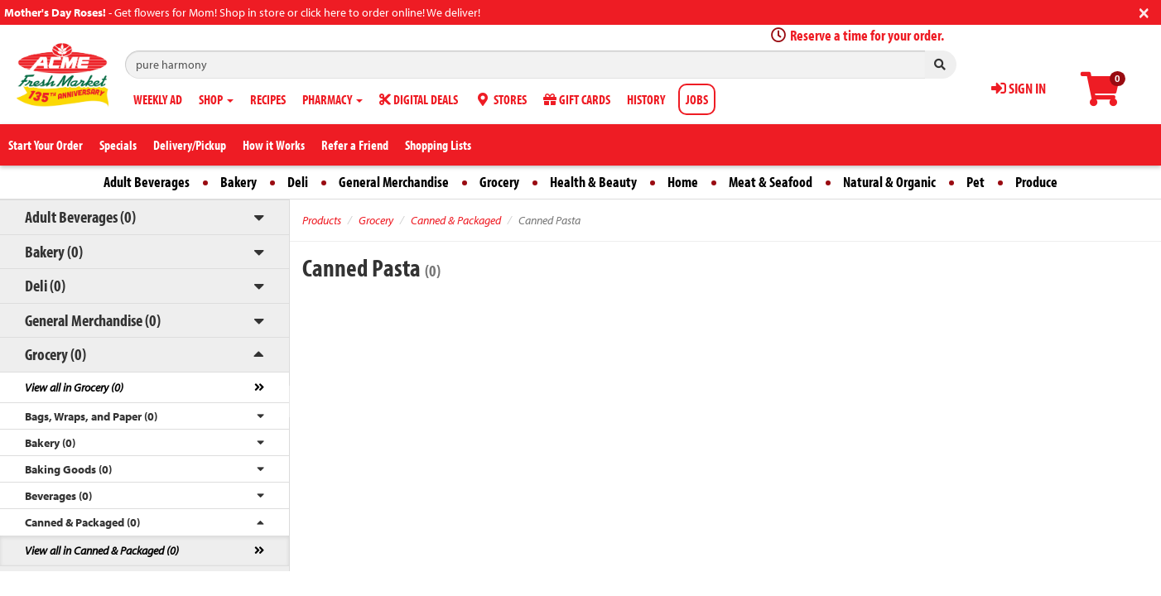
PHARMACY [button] (332, 99)
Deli (297, 181)
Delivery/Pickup (189, 145)
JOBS (697, 99)
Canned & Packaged (456, 220)
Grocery (499, 181)
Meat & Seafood (770, 181)
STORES (501, 99)
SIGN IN (1018, 88)
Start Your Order (45, 145)
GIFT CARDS (576, 99)
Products (321, 220)
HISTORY (646, 99)
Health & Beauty (593, 181)
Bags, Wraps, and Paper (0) (91, 416)
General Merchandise (394, 181)
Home (682, 181)
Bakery (238, 181)
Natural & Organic (889, 181)
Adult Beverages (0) (80, 216)
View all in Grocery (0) (74, 387)
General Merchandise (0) (93, 320)
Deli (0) (45, 285)
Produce (1036, 181)
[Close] (1144, 11)
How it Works (274, 145)
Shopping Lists (438, 145)
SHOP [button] (216, 99)
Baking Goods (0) (68, 469)
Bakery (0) (54, 251)
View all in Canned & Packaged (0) (102, 550)
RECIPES (268, 99)
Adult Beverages (147, 181)
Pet (975, 181)
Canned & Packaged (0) (82, 522)
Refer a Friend (354, 145)
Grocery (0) (55, 354)
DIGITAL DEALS (418, 99)
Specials (118, 145)
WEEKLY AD (157, 99)
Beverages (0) (58, 495)
